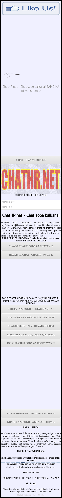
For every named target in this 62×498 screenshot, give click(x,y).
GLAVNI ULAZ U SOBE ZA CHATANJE (31, 246)
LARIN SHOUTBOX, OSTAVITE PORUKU (31, 413)
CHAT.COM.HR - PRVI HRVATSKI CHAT (30, 326)
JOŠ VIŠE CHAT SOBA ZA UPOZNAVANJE (31, 343)
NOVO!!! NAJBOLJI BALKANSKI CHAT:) (31, 422)
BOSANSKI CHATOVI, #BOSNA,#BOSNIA (31, 334)
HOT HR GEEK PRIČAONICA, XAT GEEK (31, 317)
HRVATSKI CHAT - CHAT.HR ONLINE (31, 254)
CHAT (34, 495)
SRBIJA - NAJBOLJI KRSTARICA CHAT (31, 309)
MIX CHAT (41, 495)
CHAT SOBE (7, 207)
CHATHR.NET (8, 202)
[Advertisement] (31, 125)
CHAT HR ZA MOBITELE (30, 160)
